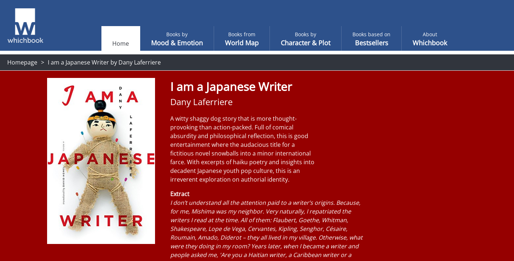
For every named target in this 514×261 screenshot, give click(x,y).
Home (106, 43)
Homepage (22, 62)
